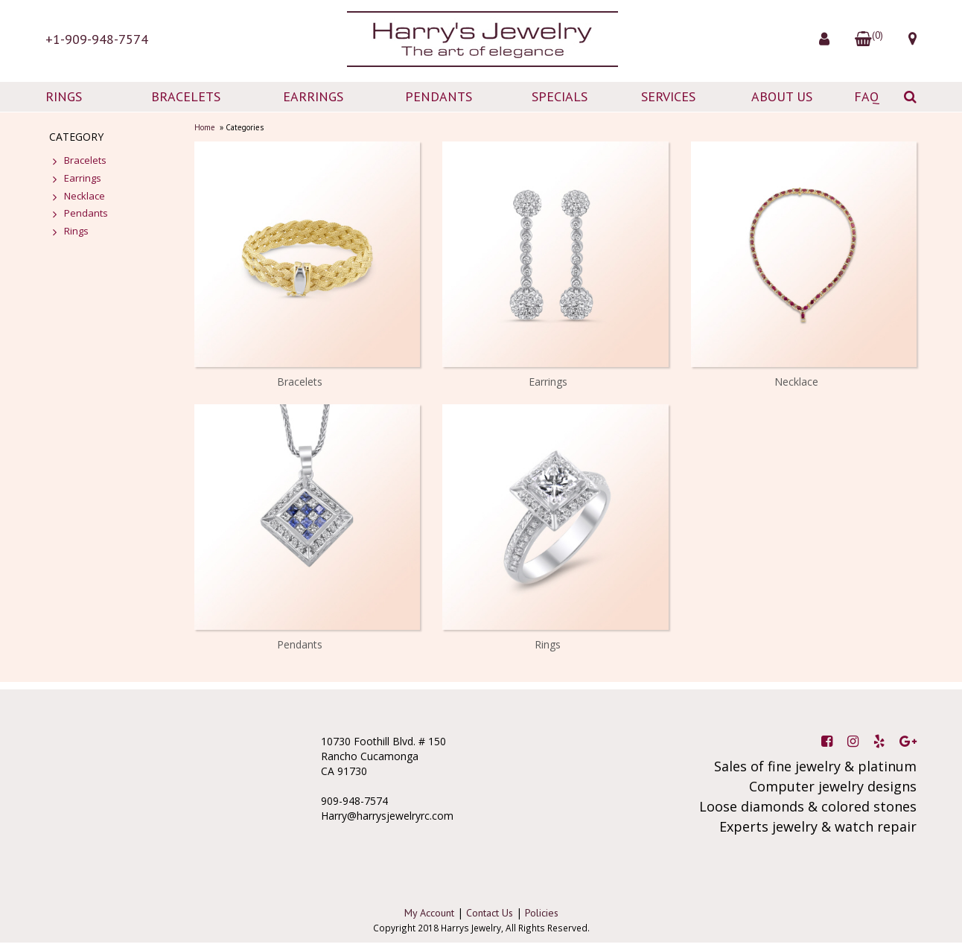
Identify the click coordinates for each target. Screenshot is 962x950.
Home (204, 127)
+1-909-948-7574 (96, 39)
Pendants (299, 644)
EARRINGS (313, 96)
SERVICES (668, 96)
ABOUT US (781, 96)
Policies (541, 912)
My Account (429, 912)
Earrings (548, 381)
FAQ (866, 96)
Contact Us (489, 912)
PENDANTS (438, 96)
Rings (548, 644)
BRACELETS (185, 96)
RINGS (63, 96)
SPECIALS (559, 96)
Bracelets (299, 381)
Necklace (796, 381)
